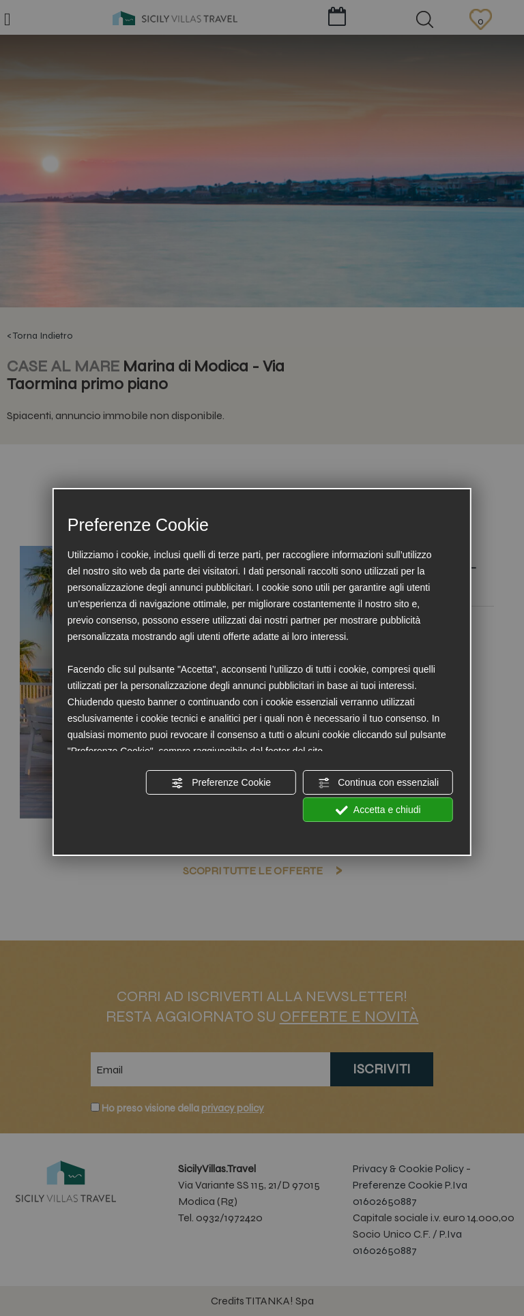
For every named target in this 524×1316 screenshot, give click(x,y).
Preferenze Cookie (221, 783)
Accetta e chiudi (378, 810)
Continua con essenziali (378, 783)
